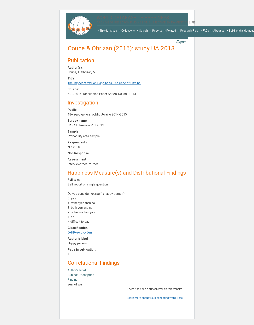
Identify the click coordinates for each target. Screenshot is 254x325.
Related (171, 30)
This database (108, 30)
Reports (157, 30)
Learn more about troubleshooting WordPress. (155, 297)
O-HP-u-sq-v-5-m (80, 232)
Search (143, 30)
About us (218, 30)
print (181, 42)
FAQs (206, 30)
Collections (128, 30)
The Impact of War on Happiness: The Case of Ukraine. (104, 83)
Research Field (189, 30)
